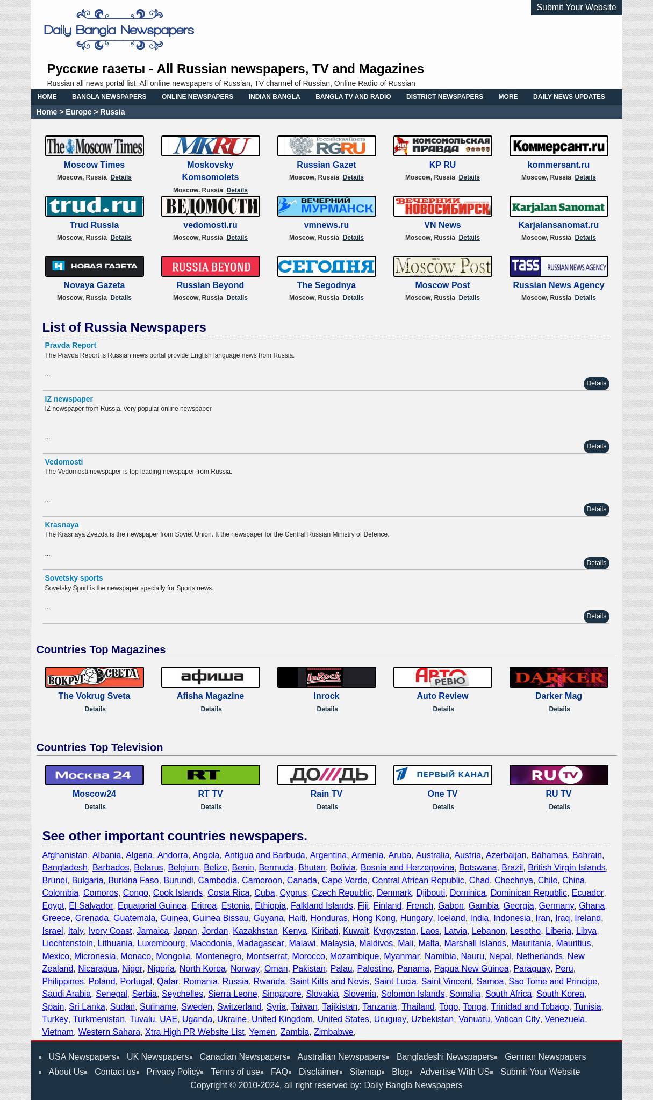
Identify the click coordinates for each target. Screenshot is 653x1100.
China (573, 880)
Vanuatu (474, 1019)
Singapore (282, 993)
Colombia (60, 892)
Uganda (197, 1019)
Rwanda (269, 981)
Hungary (416, 918)
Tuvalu (142, 1019)
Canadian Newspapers (243, 1056)
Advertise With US (455, 1071)
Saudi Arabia (66, 993)
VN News (442, 225)
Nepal (500, 956)
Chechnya (513, 880)
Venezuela (565, 1019)
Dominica (468, 892)
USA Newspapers (82, 1056)
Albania (106, 855)
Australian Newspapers (341, 1056)
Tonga (474, 1006)
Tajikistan (340, 1006)
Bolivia (343, 867)
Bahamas (549, 855)
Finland (387, 905)
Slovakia (322, 993)
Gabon (451, 905)
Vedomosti (64, 462)
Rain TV (327, 793)
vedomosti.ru (210, 225)
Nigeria (161, 968)
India (479, 918)
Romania (200, 981)
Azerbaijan (506, 855)
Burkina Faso (133, 880)
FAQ (279, 1071)
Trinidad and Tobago (530, 1006)
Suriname (158, 1006)
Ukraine (232, 1019)
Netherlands (539, 956)
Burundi (178, 880)
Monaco (135, 956)
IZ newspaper (69, 399)
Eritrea (204, 905)
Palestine (375, 968)
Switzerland (239, 1006)
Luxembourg (161, 943)
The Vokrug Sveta (95, 696)
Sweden (196, 1006)
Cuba (264, 892)
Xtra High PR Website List (195, 1032)
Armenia (367, 855)
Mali (405, 943)
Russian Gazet (326, 164)
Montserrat (266, 956)
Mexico (56, 956)
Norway (245, 968)
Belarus (148, 867)
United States (343, 1019)
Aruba (400, 855)
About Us (66, 1071)
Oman (276, 968)
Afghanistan (65, 855)
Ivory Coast (110, 930)
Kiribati (325, 930)
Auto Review (442, 696)
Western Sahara (109, 1032)
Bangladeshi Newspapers (445, 1056)
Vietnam (58, 1032)
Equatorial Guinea (152, 905)
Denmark (394, 892)
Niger (132, 968)
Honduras (328, 918)
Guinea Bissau (221, 918)
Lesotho (525, 930)
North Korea (203, 968)
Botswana (478, 867)
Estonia (235, 905)
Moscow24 (94, 793)
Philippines (63, 981)
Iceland (451, 918)
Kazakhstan (255, 930)
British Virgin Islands (567, 867)
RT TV (210, 793)
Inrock (326, 696)
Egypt (53, 905)
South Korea (560, 993)
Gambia (484, 905)
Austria (467, 855)
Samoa (490, 981)
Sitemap (366, 1071)
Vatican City (517, 1019)
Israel (52, 930)
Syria (276, 1006)
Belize (215, 867)
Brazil (512, 867)
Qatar (167, 981)
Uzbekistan (432, 1019)
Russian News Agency (558, 285)
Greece (56, 918)
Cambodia (217, 880)
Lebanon (488, 930)
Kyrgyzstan (395, 930)
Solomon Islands (412, 993)
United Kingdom (282, 1019)
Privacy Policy (173, 1071)
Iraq (562, 918)
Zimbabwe (334, 1032)
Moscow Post (442, 285)
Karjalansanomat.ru (559, 225)
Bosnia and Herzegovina (407, 867)
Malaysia (337, 943)
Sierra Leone (232, 993)
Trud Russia (94, 225)
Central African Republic (418, 880)
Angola (206, 855)
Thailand (417, 1006)
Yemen (262, 1032)
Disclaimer (319, 1071)
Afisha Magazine (210, 696)
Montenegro (218, 956)
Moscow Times (94, 164)
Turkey (55, 1019)
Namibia (440, 956)
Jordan (215, 930)
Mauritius (573, 943)
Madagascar (260, 943)
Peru (564, 968)
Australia (432, 855)
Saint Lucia (395, 981)
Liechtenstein (67, 943)
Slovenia (359, 993)
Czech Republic (342, 892)
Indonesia (511, 918)
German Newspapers (545, 1056)
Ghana (592, 905)
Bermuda (276, 867)
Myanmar (402, 956)
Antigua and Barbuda (264, 855)
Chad (479, 880)
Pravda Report (71, 345)
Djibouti (431, 892)
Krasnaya (62, 524)
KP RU (442, 164)
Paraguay (531, 968)
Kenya (295, 930)
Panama (413, 968)
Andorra (172, 855)
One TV (442, 793)
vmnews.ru (326, 225)
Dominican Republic (529, 892)
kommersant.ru (559, 164)
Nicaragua (97, 968)
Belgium (183, 867)
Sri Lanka (87, 1006)
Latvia (455, 930)
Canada (302, 880)
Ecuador (588, 892)
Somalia (464, 993)
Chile (547, 880)
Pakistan (309, 968)
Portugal (136, 981)
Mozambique (354, 956)
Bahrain (587, 855)
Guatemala (134, 918)
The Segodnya (326, 285)
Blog (400, 1071)
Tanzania (379, 1006)
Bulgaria (88, 880)
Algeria (139, 855)
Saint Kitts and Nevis (329, 981)
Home (47, 112)
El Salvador (91, 905)
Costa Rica (228, 892)
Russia (236, 981)
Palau (342, 968)
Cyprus (293, 892)
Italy (76, 930)
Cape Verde (345, 880)
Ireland (588, 918)
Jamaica (153, 930)
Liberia (558, 930)
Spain (53, 1006)
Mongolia (173, 956)
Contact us (115, 1071)
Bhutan (312, 867)
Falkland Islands (322, 905)
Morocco (308, 956)
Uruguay (390, 1019)
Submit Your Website (576, 7)
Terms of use (235, 1071)
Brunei (54, 880)
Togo (449, 1006)
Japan (185, 930)
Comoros (100, 892)
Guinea (174, 918)
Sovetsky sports (74, 578)
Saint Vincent (446, 981)
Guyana (269, 918)
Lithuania (115, 943)
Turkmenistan (99, 1019)
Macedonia (211, 943)
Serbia (144, 993)
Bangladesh (65, 867)
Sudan (122, 1006)
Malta (428, 943)
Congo (135, 892)
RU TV (559, 793)
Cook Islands (178, 892)
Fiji (363, 905)
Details (121, 177)
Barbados (111, 867)
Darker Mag (558, 696)
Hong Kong (374, 918)
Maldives (376, 943)
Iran (542, 918)
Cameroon (262, 880)
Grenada (92, 918)
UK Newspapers (158, 1056)
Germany (557, 905)
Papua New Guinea (471, 968)
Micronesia (95, 956)
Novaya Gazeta (94, 285)
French (419, 905)
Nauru (473, 956)
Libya (586, 930)
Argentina (328, 855)
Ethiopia (270, 905)
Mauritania (531, 943)
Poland (102, 981)
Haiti (297, 918)
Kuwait (356, 930)
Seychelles (182, 993)
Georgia (519, 905)
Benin (243, 867)
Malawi (302, 943)
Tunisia (587, 1006)
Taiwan (304, 1006)
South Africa (508, 993)
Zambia (295, 1032)
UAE (168, 1019)
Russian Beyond (210, 285)
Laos (430, 930)
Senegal (111, 993)
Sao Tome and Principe (552, 981)
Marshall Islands (475, 943)
